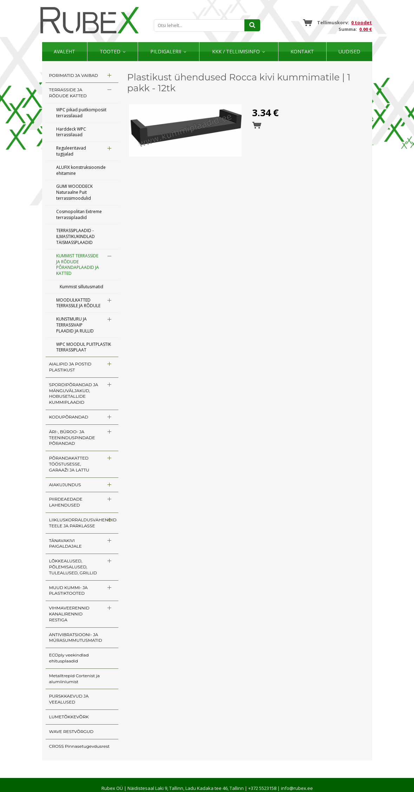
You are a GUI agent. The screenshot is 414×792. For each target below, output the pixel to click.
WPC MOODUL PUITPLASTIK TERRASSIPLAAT (83, 347)
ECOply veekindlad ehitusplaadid (69, 658)
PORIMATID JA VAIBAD (73, 75)
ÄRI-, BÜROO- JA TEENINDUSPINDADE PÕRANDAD (72, 437)
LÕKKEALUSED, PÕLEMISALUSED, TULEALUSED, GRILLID (73, 566)
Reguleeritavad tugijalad (71, 151)
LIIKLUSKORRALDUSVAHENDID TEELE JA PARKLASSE (83, 522)
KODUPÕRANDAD (68, 417)
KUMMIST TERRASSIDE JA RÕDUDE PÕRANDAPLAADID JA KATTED (77, 264)
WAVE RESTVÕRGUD (71, 731)
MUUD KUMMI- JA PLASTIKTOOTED (68, 590)
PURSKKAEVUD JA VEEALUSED (69, 699)
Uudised (349, 51)
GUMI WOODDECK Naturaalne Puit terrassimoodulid (74, 192)
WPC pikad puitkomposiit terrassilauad (81, 113)
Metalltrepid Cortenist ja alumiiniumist (74, 678)
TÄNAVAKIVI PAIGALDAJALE (65, 543)
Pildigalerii (165, 51)
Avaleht (64, 51)
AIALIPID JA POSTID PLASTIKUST (70, 366)
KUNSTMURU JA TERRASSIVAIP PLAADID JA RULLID (75, 325)
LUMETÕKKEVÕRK (69, 716)
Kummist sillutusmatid (81, 287)
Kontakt (302, 51)
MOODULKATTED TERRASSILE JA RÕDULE (78, 303)
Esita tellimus (256, 125)
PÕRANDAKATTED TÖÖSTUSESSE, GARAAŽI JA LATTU (69, 464)
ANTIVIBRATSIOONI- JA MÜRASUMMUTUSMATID (75, 637)
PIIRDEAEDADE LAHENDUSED (66, 502)
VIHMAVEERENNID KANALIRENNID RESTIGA (69, 613)
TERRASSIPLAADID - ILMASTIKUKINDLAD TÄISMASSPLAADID (75, 236)
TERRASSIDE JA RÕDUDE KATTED (68, 92)
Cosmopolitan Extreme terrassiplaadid (79, 214)
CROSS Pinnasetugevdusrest (79, 746)
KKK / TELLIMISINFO (236, 51)
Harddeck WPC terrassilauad (71, 132)
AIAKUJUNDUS (65, 484)
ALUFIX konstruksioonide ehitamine (81, 170)
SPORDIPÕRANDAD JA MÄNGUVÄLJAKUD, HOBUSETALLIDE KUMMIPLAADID (73, 393)
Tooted (110, 51)
